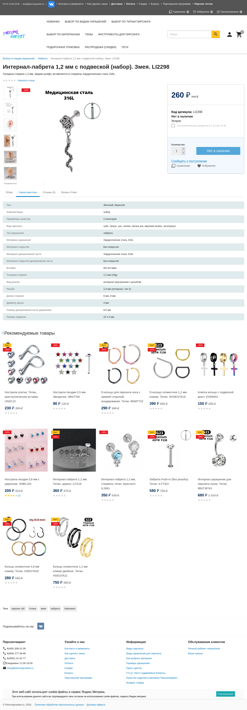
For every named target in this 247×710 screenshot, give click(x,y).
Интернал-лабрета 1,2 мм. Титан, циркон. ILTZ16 (70, 481)
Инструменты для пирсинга (118, 34)
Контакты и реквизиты (70, 3)
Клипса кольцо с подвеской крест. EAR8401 (215, 394)
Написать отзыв (26, 80)
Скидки (143, 3)
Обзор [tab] (9, 192)
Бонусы (155, 3)
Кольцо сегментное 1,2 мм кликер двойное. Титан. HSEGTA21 (70, 571)
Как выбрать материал (139, 658)
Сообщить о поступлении (189, 161)
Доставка (70, 658)
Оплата (69, 663)
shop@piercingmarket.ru (33, 4)
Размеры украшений (138, 663)
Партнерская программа (177, 3)
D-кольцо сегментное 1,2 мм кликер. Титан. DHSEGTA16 (168, 394)
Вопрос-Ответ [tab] (69, 192)
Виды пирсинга (134, 648)
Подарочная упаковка (63, 47)
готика (32, 608)
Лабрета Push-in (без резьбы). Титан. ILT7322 (169, 481)
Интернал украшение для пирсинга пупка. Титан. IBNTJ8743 (214, 484)
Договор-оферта (96, 704)
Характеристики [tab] (28, 192)
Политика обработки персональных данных (59, 704)
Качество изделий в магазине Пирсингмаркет (152, 677)
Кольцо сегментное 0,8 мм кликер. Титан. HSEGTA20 (22, 569)
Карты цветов (134, 668)
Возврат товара (135, 682)
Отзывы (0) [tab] (49, 192)
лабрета (55, 608)
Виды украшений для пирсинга (143, 653)
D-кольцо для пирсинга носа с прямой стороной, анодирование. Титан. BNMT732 (122, 397)
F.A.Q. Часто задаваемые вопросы (145, 673)
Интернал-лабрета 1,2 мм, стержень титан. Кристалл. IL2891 (118, 484)
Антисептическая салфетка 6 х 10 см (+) (201, 125)
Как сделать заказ (97, 3)
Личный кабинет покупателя (204, 648)
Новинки (53, 21)
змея (43, 608)
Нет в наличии (218, 151)
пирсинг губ (18, 608)
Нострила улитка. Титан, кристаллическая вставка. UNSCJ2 (22, 397)
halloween (69, 608)
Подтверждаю (225, 694)
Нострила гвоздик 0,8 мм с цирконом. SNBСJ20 (22, 481)
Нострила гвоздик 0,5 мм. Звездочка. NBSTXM (69, 394)
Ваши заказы (195, 653)
